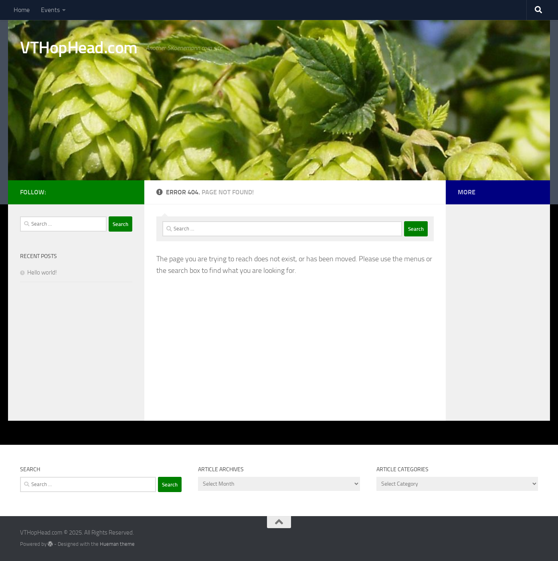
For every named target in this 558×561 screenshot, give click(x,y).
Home (22, 10)
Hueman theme (117, 544)
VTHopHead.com (78, 48)
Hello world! (42, 272)
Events (50, 10)
